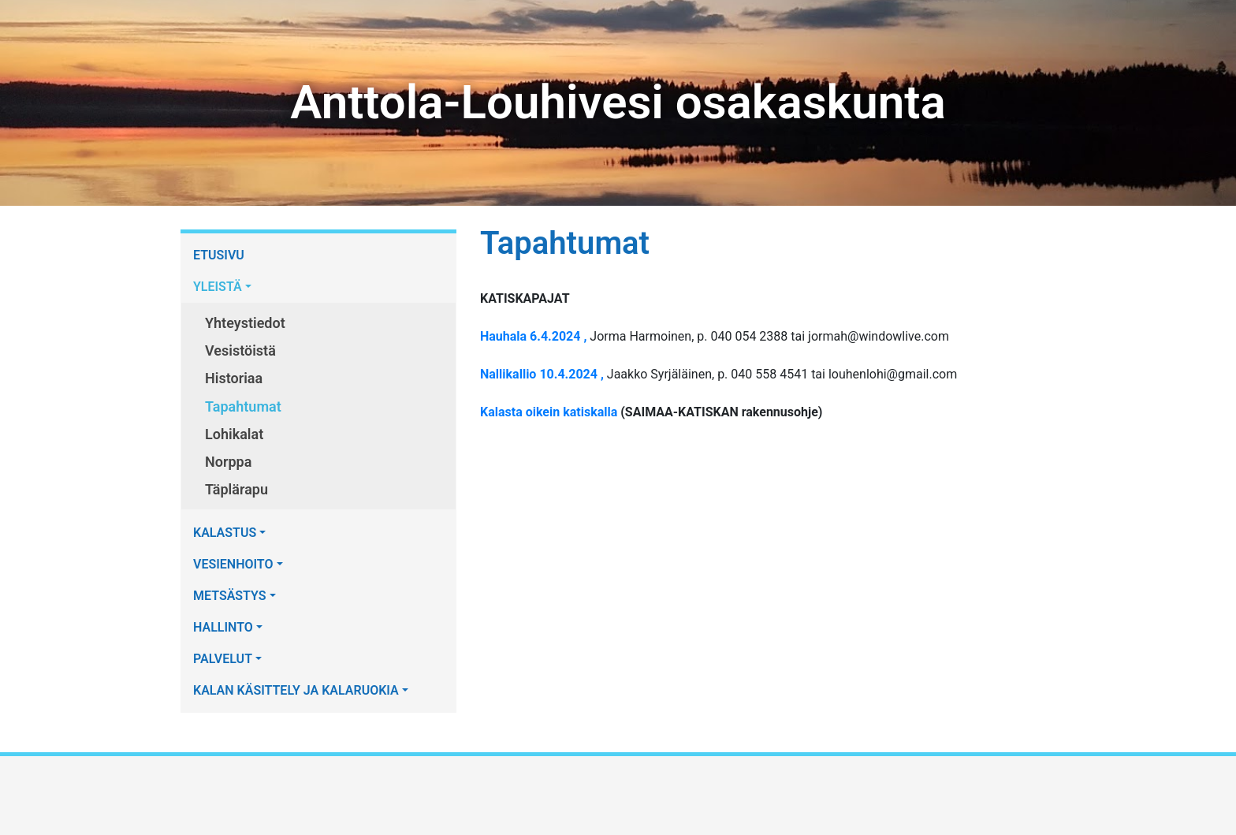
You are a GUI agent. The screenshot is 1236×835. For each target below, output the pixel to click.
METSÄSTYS (229, 595)
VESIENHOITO (233, 564)
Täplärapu (236, 489)
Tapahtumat (243, 406)
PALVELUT (222, 658)
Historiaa (233, 378)
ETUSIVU (218, 255)
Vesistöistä (240, 350)
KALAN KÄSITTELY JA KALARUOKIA (296, 690)
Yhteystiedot (245, 323)
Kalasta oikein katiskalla (548, 411)
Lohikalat (234, 434)
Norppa (228, 461)
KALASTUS (224, 532)
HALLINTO (223, 627)
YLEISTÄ (217, 286)
